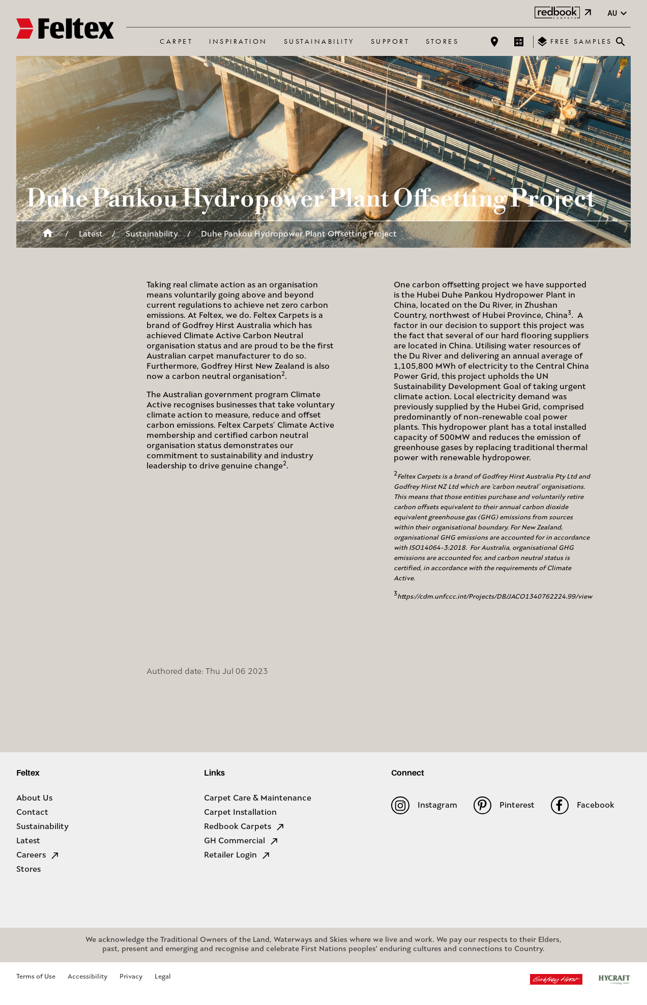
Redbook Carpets (244, 827)
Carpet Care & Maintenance (257, 798)
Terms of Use (35, 976)
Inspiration (238, 41)
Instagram (424, 805)
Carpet (176, 41)
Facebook (582, 805)
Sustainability (319, 41)
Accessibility (87, 976)
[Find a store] (494, 42)
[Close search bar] (620, 42)
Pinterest (504, 805)
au (618, 13)
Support (390, 41)
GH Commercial (241, 841)
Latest (91, 234)
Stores (442, 41)
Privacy (131, 976)
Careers (38, 855)
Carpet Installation (240, 813)
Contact (32, 813)
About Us (34, 798)
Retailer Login (237, 855)
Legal (163, 976)
